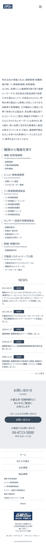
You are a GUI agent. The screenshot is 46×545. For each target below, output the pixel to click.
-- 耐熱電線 (8, 168)
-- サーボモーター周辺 (12, 269)
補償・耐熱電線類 (10, 478)
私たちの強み (23, 461)
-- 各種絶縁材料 (10, 250)
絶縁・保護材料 (9, 494)
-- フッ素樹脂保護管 (11, 204)
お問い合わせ (23, 419)
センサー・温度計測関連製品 (14, 490)
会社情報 (23, 467)
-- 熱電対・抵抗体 (10, 230)
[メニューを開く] (40, 6)
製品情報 (23, 473)
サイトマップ (17, 535)
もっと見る (39, 373)
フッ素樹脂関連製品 (11, 486)
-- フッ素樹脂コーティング (13, 200)
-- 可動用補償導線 (11, 165)
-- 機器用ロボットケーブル (14, 266)
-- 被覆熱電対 (9, 227)
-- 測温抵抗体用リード (12, 237)
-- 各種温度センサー (11, 234)
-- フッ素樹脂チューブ (12, 211)
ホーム (23, 454)
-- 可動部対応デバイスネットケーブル (18, 262)
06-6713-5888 (23, 432)
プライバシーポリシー (32, 535)
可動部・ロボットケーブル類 (14, 498)
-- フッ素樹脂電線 (10, 197)
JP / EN (9, 535)
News (23, 503)
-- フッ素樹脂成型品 (11, 214)
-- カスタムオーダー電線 (13, 184)
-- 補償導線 (8, 161)
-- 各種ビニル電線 (10, 181)
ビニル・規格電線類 (11, 482)
